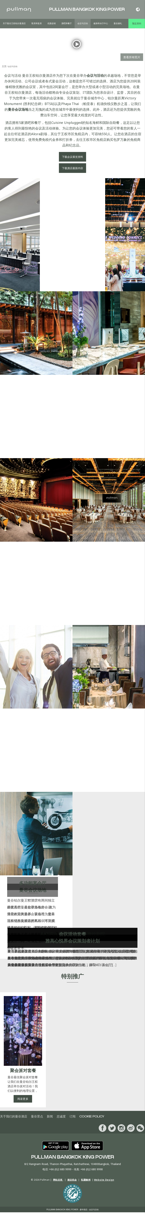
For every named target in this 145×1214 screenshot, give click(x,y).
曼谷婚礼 (118, 23)
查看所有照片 (131, 59)
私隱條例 (85, 1181)
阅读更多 (23, 1100)
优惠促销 (51, 23)
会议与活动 (82, 23)
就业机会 (72, 1181)
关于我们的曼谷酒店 (13, 1118)
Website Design (104, 1181)
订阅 (72, 1118)
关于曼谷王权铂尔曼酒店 (14, 23)
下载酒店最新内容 (72, 170)
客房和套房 (36, 23)
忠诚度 (61, 1118)
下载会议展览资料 (72, 158)
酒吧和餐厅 (66, 23)
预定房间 (136, 23)
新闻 (50, 1118)
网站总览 (58, 1181)
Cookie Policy (91, 1118)
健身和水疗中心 (100, 23)
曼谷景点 (37, 1118)
